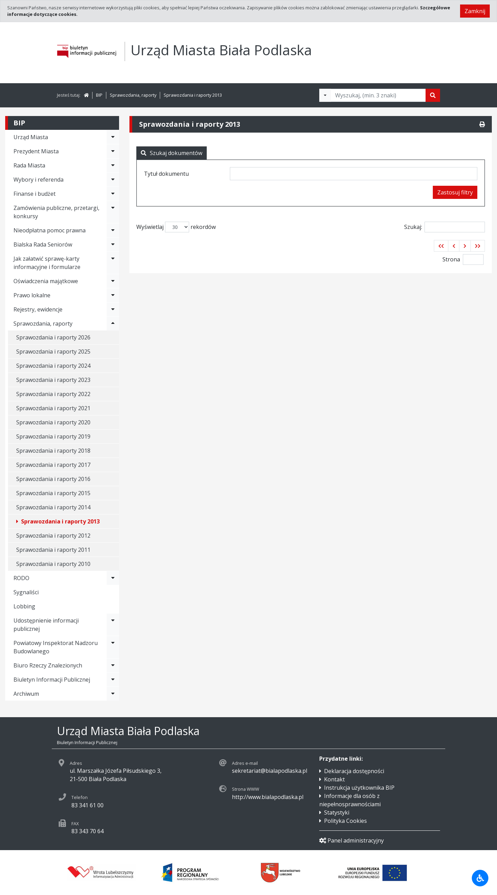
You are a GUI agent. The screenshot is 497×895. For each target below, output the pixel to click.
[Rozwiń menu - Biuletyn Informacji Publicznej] (113, 679)
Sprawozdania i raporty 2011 (53, 550)
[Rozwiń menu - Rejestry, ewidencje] (113, 309)
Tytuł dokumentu (166, 173)
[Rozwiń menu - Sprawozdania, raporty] (113, 323)
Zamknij (475, 11)
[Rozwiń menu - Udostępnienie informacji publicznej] (113, 625)
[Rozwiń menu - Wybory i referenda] (113, 179)
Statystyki (336, 812)
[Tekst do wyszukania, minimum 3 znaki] (378, 95)
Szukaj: (444, 227)
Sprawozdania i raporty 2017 (53, 465)
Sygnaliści (26, 592)
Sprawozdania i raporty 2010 (53, 564)
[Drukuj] (482, 124)
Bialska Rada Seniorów (42, 244)
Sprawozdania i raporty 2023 (53, 380)
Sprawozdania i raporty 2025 (53, 351)
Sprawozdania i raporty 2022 (53, 394)
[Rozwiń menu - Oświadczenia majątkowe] (113, 281)
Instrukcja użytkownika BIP (359, 787)
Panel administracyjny (351, 840)
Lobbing (24, 606)
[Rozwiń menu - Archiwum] (113, 694)
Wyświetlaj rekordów (176, 227)
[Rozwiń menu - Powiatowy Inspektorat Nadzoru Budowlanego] (113, 647)
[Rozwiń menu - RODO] (113, 578)
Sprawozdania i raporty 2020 (53, 422)
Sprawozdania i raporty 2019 (53, 436)
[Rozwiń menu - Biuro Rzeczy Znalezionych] (113, 665)
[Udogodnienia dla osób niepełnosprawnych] (480, 878)
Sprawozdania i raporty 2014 (53, 507)
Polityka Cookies (345, 821)
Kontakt (334, 779)
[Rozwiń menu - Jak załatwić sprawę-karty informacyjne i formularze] (113, 263)
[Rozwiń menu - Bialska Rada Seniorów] (113, 244)
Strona (451, 259)
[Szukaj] (433, 95)
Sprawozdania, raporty (133, 95)
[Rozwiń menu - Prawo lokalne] (113, 295)
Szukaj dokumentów (171, 153)
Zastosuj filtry (455, 192)
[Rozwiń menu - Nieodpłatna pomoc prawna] (113, 230)
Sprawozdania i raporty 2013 (193, 95)
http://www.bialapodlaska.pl (267, 797)
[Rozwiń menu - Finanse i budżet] (113, 194)
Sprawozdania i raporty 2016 (53, 479)
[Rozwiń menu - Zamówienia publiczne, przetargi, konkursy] (113, 212)
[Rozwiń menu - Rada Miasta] (113, 165)
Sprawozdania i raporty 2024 (53, 365)
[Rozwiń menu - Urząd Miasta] (113, 137)
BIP (99, 95)
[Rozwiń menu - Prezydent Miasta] (113, 151)
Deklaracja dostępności (354, 771)
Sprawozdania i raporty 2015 (53, 493)
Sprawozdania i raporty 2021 (53, 408)
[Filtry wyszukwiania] (325, 95)
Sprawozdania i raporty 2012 (53, 535)
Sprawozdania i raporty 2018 (53, 450)
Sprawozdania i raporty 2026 (53, 337)
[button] (441, 246)
